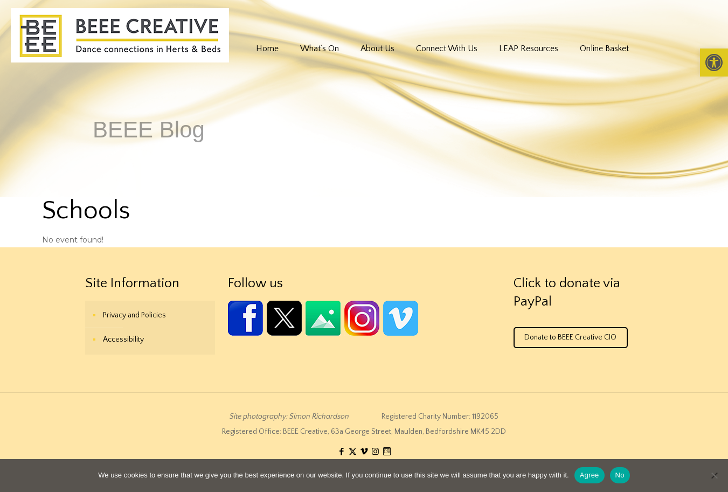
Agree (589, 475)
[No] (714, 475)
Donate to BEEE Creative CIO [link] (570, 337)
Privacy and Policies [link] (134, 315)
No (620, 475)
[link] (714, 62)
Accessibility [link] (123, 339)
